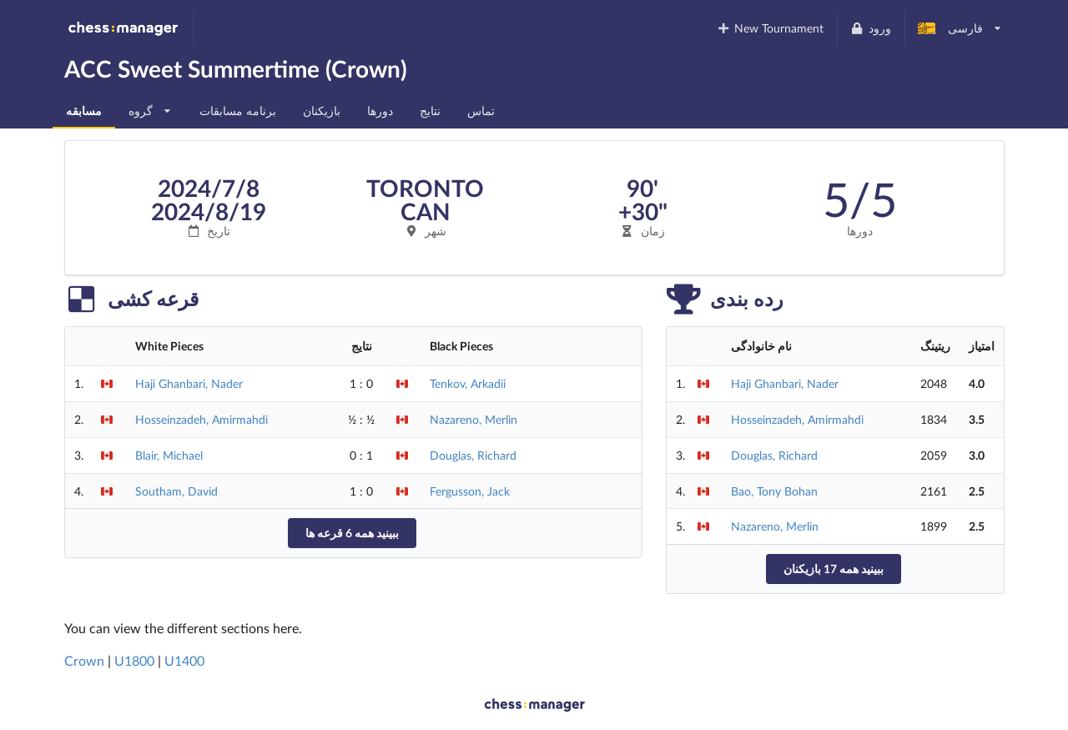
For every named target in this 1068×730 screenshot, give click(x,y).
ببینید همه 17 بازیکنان (833, 568)
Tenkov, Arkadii (468, 383)
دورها (380, 110)
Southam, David (176, 491)
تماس (481, 110)
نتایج (430, 110)
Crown (84, 660)
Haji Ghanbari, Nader (189, 383)
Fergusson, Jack (470, 491)
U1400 (184, 660)
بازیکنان (321, 110)
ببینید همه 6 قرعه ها (352, 533)
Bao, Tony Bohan (774, 491)
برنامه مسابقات (237, 110)
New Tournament (770, 28)
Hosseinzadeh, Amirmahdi (201, 419)
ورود (870, 28)
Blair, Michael (169, 455)
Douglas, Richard (473, 455)
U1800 (134, 660)
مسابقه (84, 110)
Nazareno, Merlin (473, 419)
